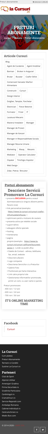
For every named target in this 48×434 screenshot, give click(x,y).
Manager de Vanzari (16, 133)
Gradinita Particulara (11, 391)
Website (18, 38)
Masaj (21, 149)
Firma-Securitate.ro (10, 387)
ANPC (17, 425)
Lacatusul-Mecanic (15, 117)
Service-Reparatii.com (11, 401)
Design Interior (13, 96)
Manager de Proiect (15, 128)
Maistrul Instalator (15, 122)
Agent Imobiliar (33, 66)
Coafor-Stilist (31, 76)
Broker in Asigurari (25, 71)
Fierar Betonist (25, 106)
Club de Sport (8, 376)
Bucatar (19, 76)
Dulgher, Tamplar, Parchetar (19, 101)
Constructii (12, 90)
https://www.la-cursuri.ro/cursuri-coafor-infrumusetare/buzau (25, 213)
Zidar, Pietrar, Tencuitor (17, 170)
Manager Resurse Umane (18, 144)
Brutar (10, 76)
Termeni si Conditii (10, 363)
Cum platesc (7, 356)
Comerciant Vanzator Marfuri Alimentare (20, 84)
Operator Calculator (27, 154)
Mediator (11, 154)
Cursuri (7, 38)
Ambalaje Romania (10, 405)
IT (27, 112)
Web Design (12, 165)
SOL (23, 425)
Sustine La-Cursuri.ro (11, 366)
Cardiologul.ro (8, 394)
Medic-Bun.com (9, 415)
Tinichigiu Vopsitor (25, 160)
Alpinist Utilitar (8, 380)
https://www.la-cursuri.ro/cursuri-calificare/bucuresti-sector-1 (24, 244)
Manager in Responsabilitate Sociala (23, 138)
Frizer (20, 112)
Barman (10, 71)
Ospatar (10, 160)
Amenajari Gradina (10, 383)
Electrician (11, 106)
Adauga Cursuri (40, 2)
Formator (11, 112)
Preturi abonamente (19, 185)
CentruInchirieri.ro (10, 412)
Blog (7, 61)
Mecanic (31, 149)
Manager (30, 122)
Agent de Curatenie (15, 66)
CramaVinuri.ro (8, 398)
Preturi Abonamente (11, 359)
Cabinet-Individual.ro (11, 408)
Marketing (11, 149)
